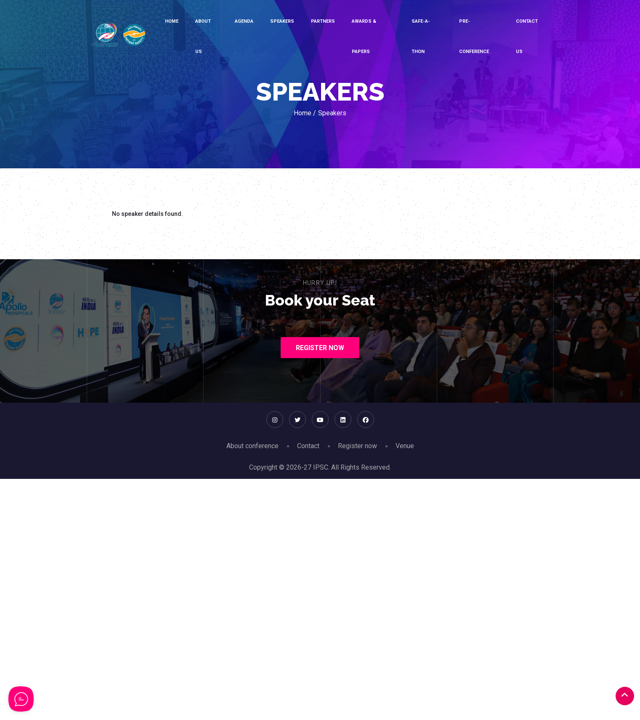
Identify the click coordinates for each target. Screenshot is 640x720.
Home (171, 21)
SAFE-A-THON (421, 36)
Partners (323, 21)
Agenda (244, 21)
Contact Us (527, 36)
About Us (203, 36)
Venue (405, 446)
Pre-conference (474, 36)
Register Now (320, 348)
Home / (305, 113)
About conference (252, 446)
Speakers (282, 21)
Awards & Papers (364, 36)
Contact (308, 446)
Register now (357, 446)
